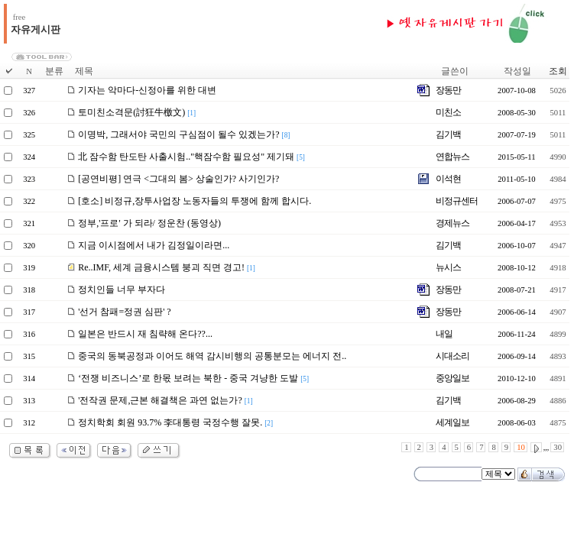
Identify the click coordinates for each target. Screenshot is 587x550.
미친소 (448, 112)
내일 (444, 333)
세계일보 (452, 422)
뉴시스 (448, 267)
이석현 (448, 178)
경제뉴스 (452, 223)
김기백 (448, 134)
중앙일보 (452, 378)
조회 (558, 71)
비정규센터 (457, 201)
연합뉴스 (452, 156)
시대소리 (452, 356)
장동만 (448, 90)
